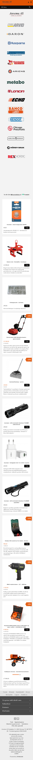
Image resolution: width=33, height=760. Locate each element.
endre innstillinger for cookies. (16, 753)
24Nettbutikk (20, 756)
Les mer (19, 750)
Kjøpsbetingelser (19, 722)
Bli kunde (11, 692)
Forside (5, 692)
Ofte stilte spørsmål (17, 726)
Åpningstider (9, 694)
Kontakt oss (24, 694)
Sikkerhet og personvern (13, 724)
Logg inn (17, 694)
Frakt (11, 722)
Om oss (28, 692)
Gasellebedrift (20, 692)
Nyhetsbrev (25, 724)
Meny (4, 7)
